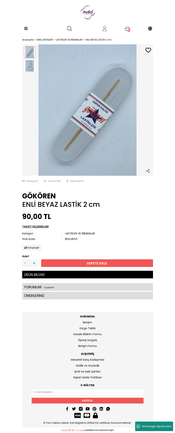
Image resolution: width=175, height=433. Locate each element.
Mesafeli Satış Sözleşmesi (87, 360)
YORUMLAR (39, 287)
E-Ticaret (79, 430)
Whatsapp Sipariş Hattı (154, 426)
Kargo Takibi (88, 328)
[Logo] (87, 12)
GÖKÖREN (39, 196)
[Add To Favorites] (148, 50)
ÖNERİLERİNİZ (34, 295)
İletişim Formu (87, 346)
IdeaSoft (66, 430)
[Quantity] (29, 263)
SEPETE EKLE (97, 263)
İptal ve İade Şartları (87, 371)
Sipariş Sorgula (87, 340)
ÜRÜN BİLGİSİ (34, 274)
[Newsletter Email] (88, 392)
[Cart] (127, 28)
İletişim (87, 322)
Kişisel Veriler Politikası (87, 377)
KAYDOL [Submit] (87, 401)
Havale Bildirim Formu (87, 334)
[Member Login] (105, 28)
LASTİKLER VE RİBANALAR (80, 233)
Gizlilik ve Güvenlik (87, 365)
